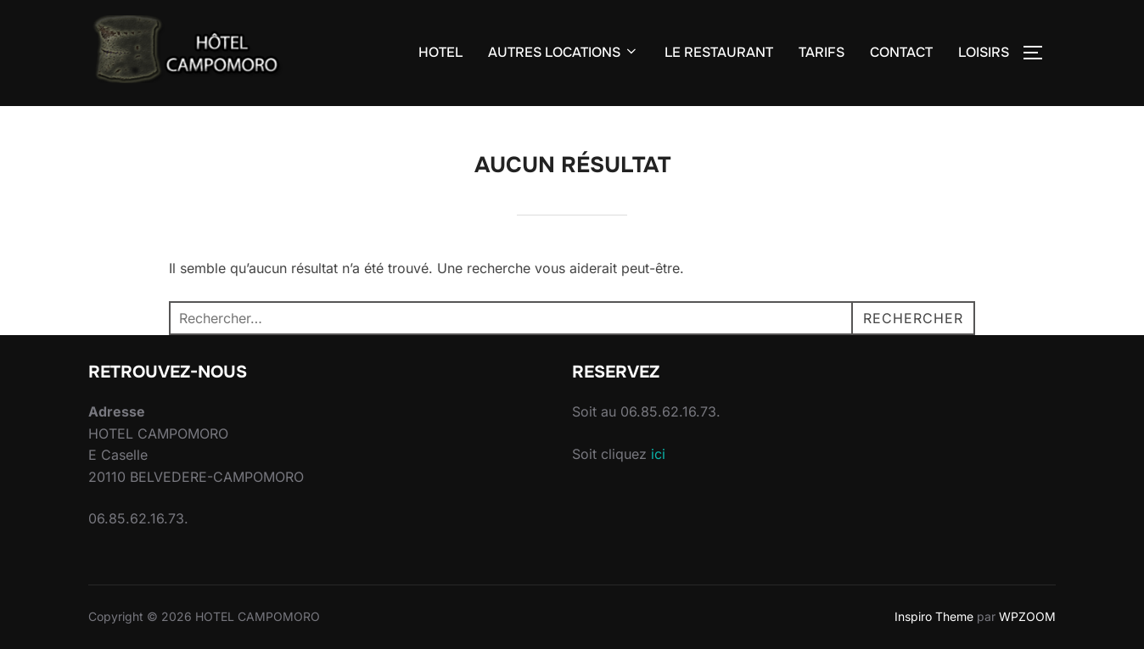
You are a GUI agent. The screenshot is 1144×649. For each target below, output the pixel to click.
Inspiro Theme (933, 616)
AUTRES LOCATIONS (563, 52)
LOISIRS (983, 52)
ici (658, 453)
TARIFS (821, 52)
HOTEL (440, 52)
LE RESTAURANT (719, 52)
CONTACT (901, 52)
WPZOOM (1027, 616)
